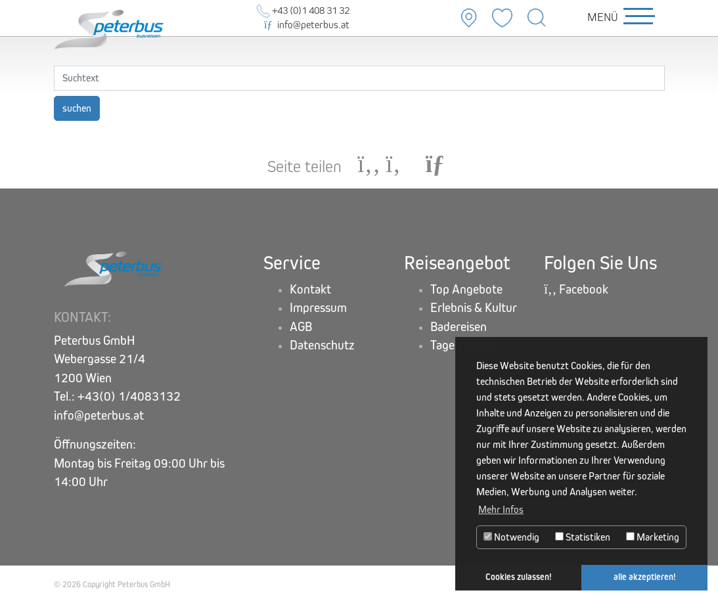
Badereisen (458, 326)
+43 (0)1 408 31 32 (303, 10)
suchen (76, 108)
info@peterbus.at (306, 24)
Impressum (318, 307)
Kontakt (310, 289)
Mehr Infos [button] (501, 509)
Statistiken (582, 537)
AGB (301, 326)
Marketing (652, 537)
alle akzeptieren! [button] (645, 577)
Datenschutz (322, 345)
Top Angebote (466, 289)
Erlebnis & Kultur (473, 307)
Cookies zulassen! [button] (518, 577)
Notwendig (511, 537)
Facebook (576, 289)
